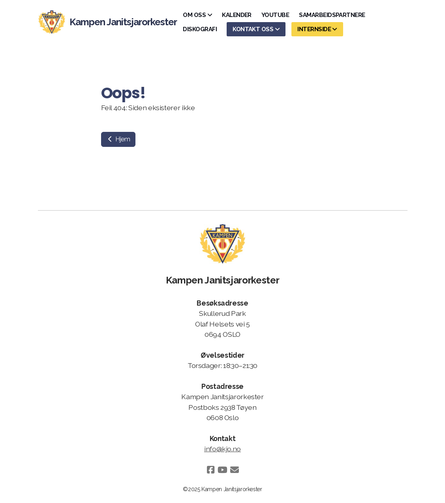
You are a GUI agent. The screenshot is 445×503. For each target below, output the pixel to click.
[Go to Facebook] (211, 470)
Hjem (118, 139)
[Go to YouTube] (223, 470)
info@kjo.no (222, 449)
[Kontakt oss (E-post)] (234, 470)
